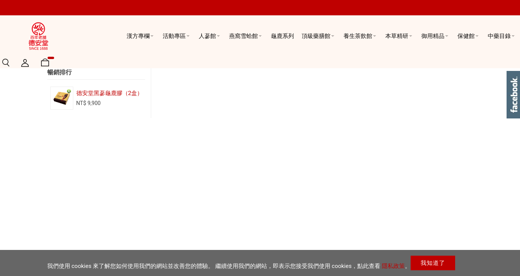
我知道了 (433, 263)
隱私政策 (393, 266)
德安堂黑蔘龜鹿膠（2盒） (109, 146)
